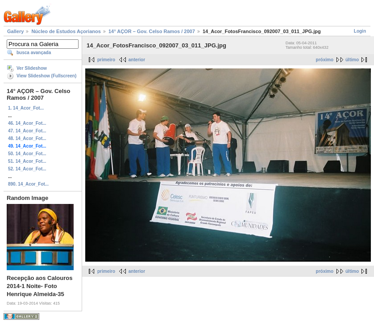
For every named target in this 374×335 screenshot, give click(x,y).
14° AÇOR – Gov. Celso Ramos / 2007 (151, 31)
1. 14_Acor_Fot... (26, 108)
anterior (137, 59)
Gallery (15, 31)
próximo (324, 59)
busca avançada (34, 52)
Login (360, 31)
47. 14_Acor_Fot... (27, 130)
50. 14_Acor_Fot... (27, 153)
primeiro (106, 59)
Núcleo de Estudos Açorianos (65, 31)
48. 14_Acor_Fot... (27, 138)
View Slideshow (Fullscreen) (46, 75)
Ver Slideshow (32, 68)
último (352, 59)
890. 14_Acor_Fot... (28, 184)
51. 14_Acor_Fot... (27, 161)
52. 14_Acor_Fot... (27, 168)
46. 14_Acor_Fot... (27, 123)
